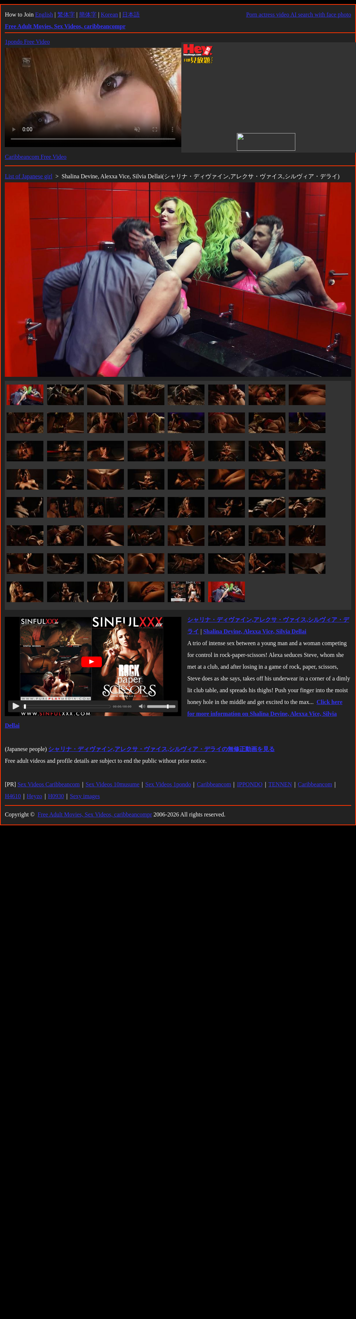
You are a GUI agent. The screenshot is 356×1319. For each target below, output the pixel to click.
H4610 (13, 796)
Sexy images (85, 796)
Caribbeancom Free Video (36, 157)
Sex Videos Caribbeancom (48, 784)
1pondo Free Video (27, 42)
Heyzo (34, 796)
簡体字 (88, 14)
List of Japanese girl (28, 176)
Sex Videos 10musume (112, 784)
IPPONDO (249, 784)
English (44, 14)
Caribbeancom (214, 784)
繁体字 (66, 14)
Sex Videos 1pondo (168, 784)
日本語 (131, 14)
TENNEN (280, 784)
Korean (109, 14)
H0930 (56, 796)
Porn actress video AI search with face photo (298, 14)
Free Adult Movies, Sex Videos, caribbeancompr (95, 814)
